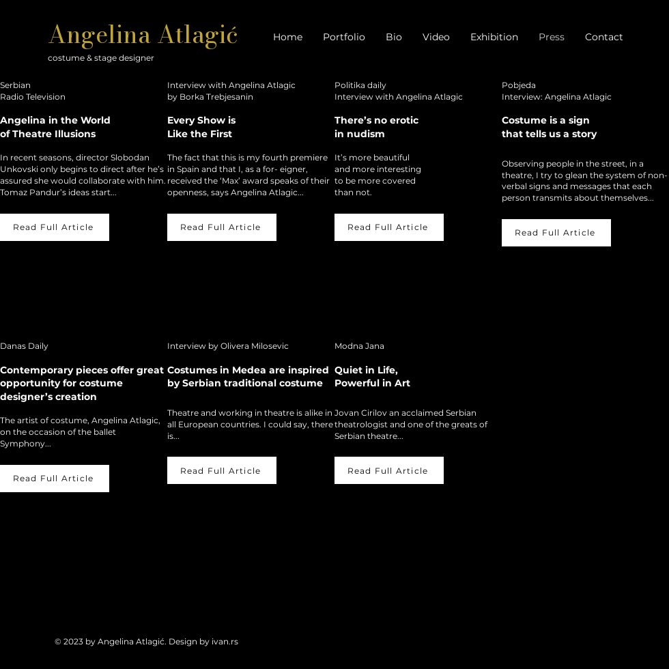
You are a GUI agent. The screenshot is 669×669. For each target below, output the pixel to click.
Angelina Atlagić (143, 34)
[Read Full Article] (54, 227)
